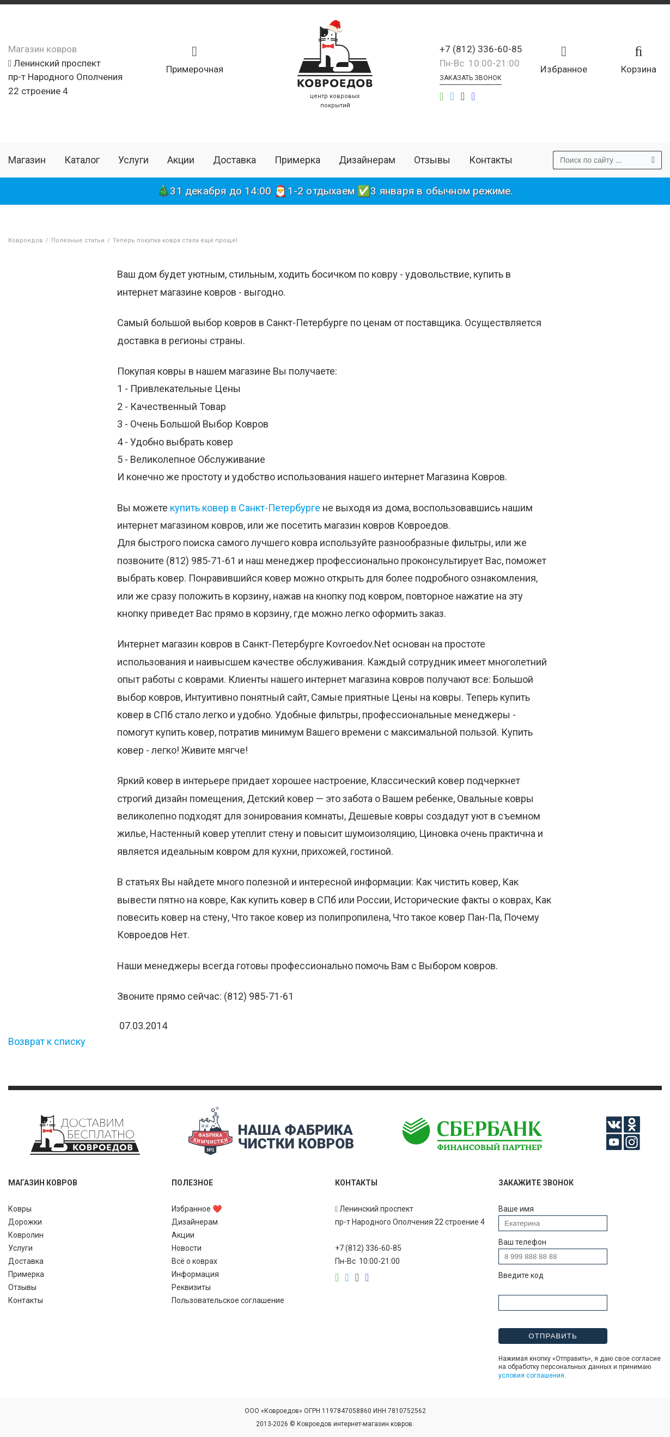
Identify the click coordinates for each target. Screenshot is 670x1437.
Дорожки (25, 1222)
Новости (187, 1248)
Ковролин (26, 1235)
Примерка (297, 160)
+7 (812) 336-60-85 (481, 49)
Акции (180, 160)
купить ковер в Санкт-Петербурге (245, 507)
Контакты (491, 160)
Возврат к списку (47, 1041)
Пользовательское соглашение (228, 1300)
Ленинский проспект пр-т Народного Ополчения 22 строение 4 (65, 77)
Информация (195, 1274)
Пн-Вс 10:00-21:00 (480, 63)
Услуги (133, 160)
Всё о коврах (194, 1261)
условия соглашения (531, 1375)
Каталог (82, 160)
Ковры (20, 1208)
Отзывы (432, 160)
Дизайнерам (367, 160)
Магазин (27, 160)
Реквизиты (191, 1287)
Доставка (234, 160)
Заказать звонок (471, 78)
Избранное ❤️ (197, 1208)
